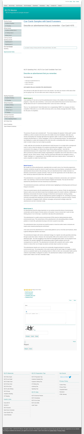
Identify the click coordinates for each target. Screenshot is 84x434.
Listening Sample (8, 37)
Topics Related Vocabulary (10, 126)
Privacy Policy (63, 387)
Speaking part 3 (9, 44)
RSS (74, 341)
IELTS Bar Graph (8, 376)
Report (26, 348)
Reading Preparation (9, 95)
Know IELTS (7, 402)
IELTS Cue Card (29, 292)
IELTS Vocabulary (36, 398)
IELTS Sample (27, 5)
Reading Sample (8, 21)
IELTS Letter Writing (8, 388)
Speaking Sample (8, 39)
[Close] (25, 342)
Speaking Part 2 (29, 297)
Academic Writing (9, 104)
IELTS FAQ (11, 5)
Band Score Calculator (9, 410)
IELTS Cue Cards (36, 400)
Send (32, 336)
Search (60, 5)
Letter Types (34, 405)
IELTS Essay (7, 391)
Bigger (71, 1)
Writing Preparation (8, 102)
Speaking (6, 48)
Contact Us (53, 5)
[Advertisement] (12, 74)
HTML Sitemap (63, 394)
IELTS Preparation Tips (37, 376)
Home (5, 5)
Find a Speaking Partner (11, 118)
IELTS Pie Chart (7, 386)
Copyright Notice (63, 389)
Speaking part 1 (9, 41)
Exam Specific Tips (8, 412)
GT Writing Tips (35, 384)
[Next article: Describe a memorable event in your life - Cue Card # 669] (75, 300)
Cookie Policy (63, 384)
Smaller (77, 1)
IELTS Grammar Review (37, 395)
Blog (48, 5)
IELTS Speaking (29, 293)
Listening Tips (35, 386)
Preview (28, 336)
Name (26, 305)
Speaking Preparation (9, 116)
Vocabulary (42, 5)
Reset (74, 1)
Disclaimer (62, 391)
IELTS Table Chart (8, 381)
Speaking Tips (35, 388)
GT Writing (7, 112)
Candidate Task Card (30, 295)
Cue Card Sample (8, 46)
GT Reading (8, 25)
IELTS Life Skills (35, 402)
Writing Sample (7, 28)
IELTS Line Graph (8, 379)
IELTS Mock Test (8, 121)
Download (35, 5)
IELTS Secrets (7, 407)
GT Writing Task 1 (9, 32)
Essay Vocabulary (8, 124)
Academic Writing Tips (37, 381)
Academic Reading (9, 23)
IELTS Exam (19, 5)
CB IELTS (6, 405)
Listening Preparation (9, 114)
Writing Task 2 (8, 35)
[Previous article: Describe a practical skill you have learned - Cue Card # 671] (70, 300)
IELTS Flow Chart (8, 384)
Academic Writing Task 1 (11, 30)
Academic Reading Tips (37, 379)
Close (30, 348)
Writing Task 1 (9, 107)
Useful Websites (7, 414)
